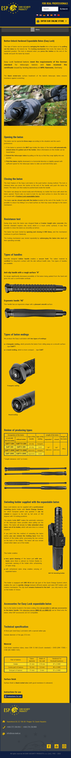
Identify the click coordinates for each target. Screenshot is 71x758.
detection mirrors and (37, 610)
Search (63, 9)
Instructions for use (14, 696)
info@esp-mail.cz (13, 733)
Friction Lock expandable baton (27, 196)
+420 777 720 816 (13, 727)
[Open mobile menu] (35, 29)
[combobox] (50, 9)
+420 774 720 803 (30, 727)
